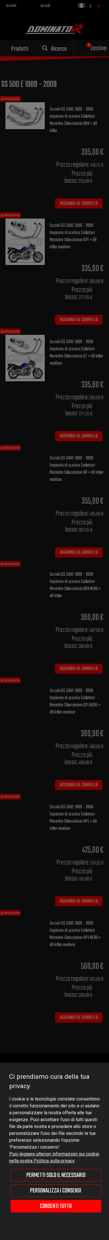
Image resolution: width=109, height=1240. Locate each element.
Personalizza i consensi (55, 1191)
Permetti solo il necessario (55, 1175)
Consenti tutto (56, 1206)
